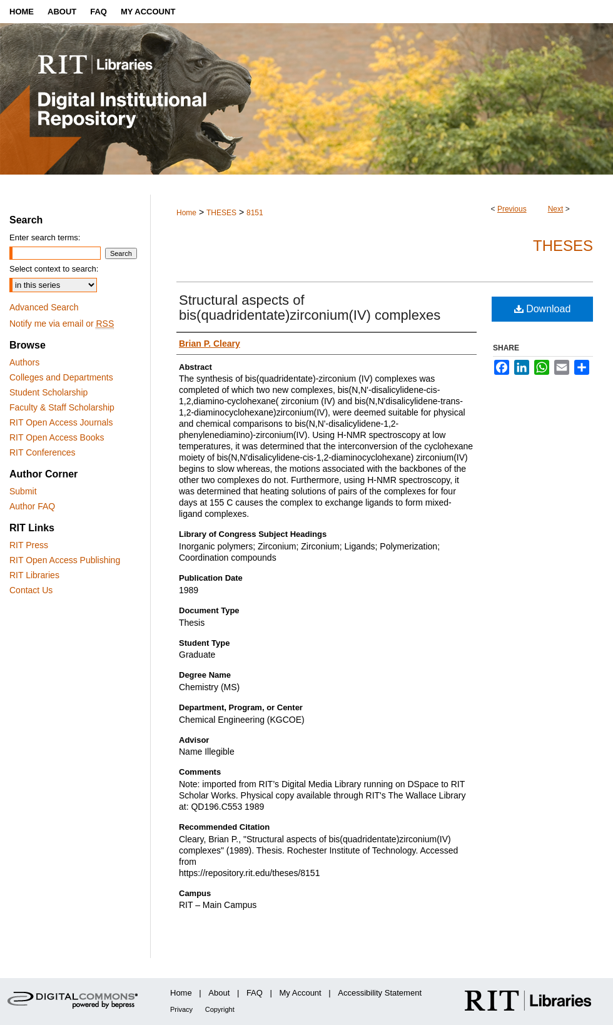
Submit (23, 491)
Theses (563, 245)
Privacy (181, 1009)
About (219, 992)
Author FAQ (32, 506)
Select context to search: (53, 268)
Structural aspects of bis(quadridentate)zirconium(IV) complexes (309, 307)
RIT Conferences (42, 452)
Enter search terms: (44, 237)
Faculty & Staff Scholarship (61, 407)
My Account (301, 992)
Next (556, 209)
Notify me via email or (61, 324)
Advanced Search (44, 307)
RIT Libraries (34, 575)
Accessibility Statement (380, 992)
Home (186, 212)
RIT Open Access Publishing (64, 560)
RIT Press (28, 545)
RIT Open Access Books (56, 437)
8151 (254, 212)
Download (542, 308)
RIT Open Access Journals (61, 422)
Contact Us (31, 590)
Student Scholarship (48, 392)
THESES (221, 212)
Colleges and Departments (61, 377)
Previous (512, 209)
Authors (24, 362)
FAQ (254, 992)
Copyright (220, 1009)
